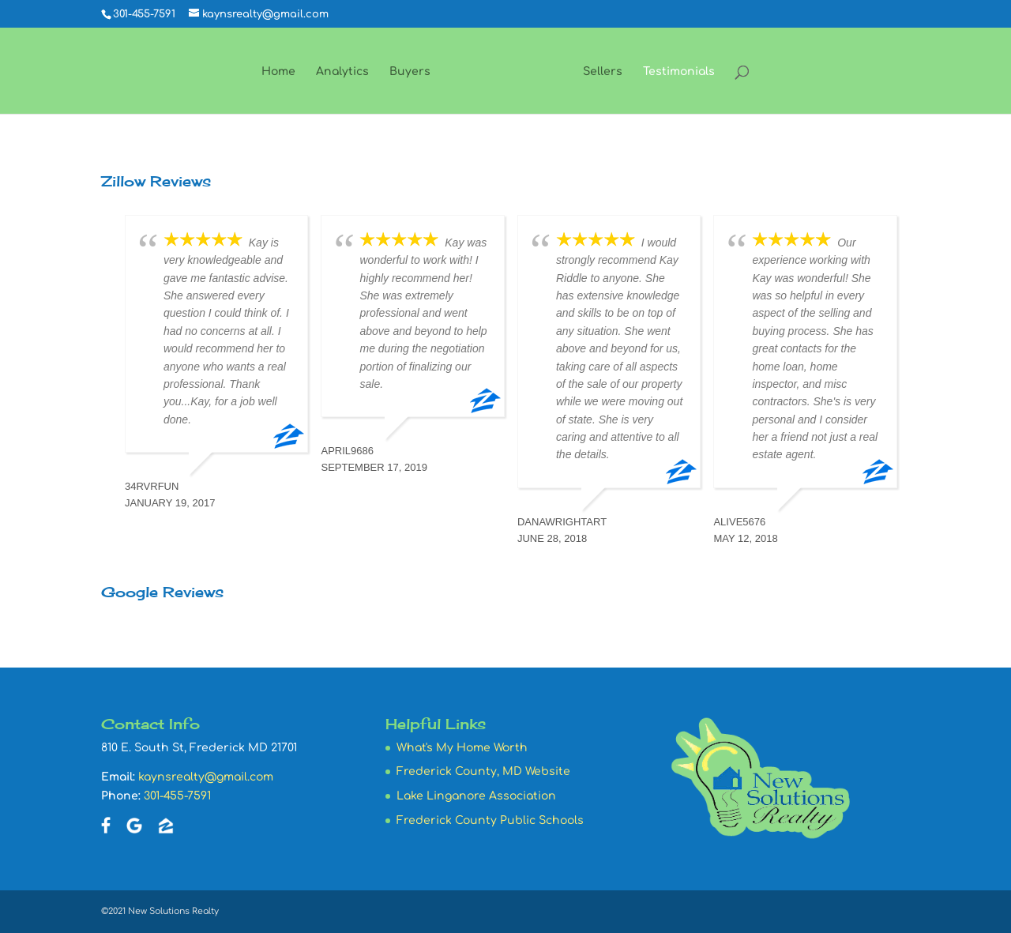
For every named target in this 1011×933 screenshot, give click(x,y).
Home (278, 71)
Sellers (602, 71)
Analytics (342, 71)
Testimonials (679, 71)
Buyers (409, 71)
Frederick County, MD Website (483, 771)
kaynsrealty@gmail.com (205, 777)
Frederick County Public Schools (490, 820)
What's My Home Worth (462, 748)
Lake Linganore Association (476, 796)
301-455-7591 (177, 796)
